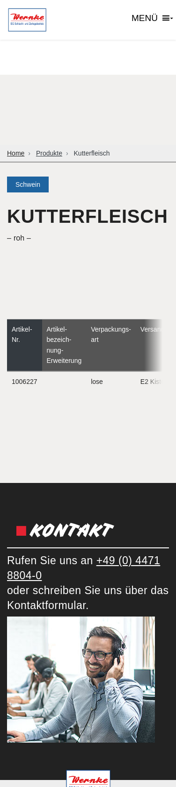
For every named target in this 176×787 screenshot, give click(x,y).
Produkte (49, 153)
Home (15, 153)
